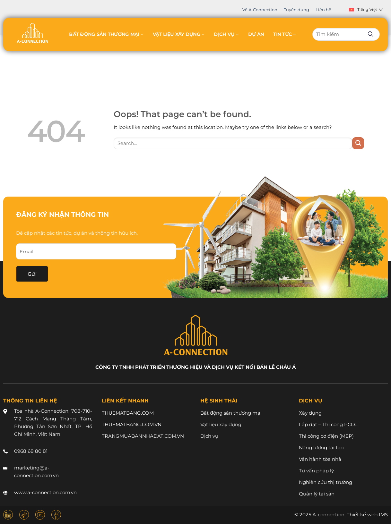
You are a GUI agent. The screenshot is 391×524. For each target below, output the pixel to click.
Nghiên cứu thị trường (325, 482)
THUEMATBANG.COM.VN (131, 424)
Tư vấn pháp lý (316, 471)
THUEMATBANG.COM (128, 413)
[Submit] (358, 143)
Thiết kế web (362, 515)
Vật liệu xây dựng (178, 34)
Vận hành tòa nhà (320, 459)
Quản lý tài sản (317, 494)
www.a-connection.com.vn (45, 492)
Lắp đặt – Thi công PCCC (328, 424)
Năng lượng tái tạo (321, 447)
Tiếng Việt (366, 9)
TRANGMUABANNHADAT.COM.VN (143, 436)
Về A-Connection (259, 9)
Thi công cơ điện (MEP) (326, 436)
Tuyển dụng (296, 9)
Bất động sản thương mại (106, 34)
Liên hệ (323, 9)
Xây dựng (310, 413)
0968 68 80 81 (31, 451)
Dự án (256, 34)
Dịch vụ (226, 34)
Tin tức (284, 34)
